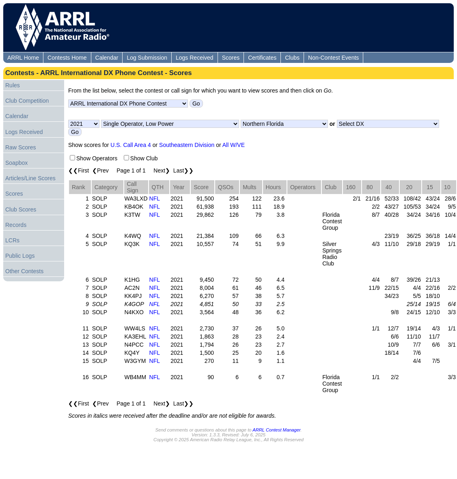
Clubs (292, 57)
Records (15, 225)
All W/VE (233, 145)
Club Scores (20, 209)
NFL (154, 198)
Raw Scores (20, 147)
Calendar (107, 57)
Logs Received (194, 57)
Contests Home (66, 57)
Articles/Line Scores (30, 178)
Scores (231, 57)
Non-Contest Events (333, 57)
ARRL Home (23, 57)
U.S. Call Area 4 (130, 145)
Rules (12, 85)
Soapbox (16, 163)
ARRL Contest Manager (276, 429)
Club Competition (27, 100)
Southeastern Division (186, 145)
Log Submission (147, 57)
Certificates (262, 57)
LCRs (12, 240)
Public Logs (19, 255)
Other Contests (24, 271)
